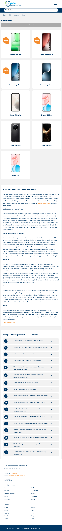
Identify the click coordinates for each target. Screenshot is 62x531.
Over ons (7, 496)
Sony (32, 516)
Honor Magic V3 (15, 145)
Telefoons (7, 488)
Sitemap (33, 499)
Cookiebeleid (34, 491)
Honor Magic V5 (46, 145)
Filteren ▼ (31, 25)
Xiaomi (6, 518)
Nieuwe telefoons (9, 493)
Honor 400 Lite (15, 115)
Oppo (32, 518)
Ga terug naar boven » (9, 322)
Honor (33, 513)
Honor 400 (15, 175)
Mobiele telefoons (14, 15)
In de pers (7, 499)
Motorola (33, 507)
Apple (6, 507)
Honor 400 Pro (46, 115)
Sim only (6, 491)
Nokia (32, 510)
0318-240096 (13, 473)
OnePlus (6, 513)
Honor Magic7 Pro (46, 85)
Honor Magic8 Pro (15, 85)
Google (6, 516)
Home (4, 15)
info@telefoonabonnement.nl (16, 475)
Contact (33, 488)
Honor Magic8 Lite (46, 55)
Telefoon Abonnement (43, 203)
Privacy (33, 493)
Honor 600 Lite (15, 55)
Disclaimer (34, 496)
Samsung (7, 510)
